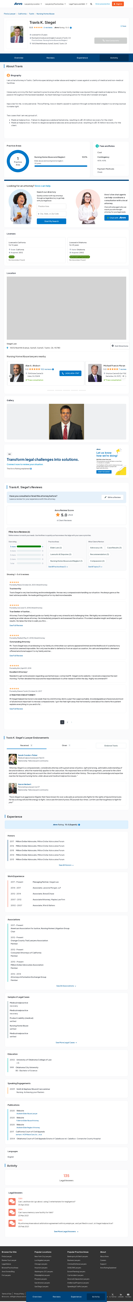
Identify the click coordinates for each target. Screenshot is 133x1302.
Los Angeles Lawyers (42, 1261)
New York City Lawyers (43, 1257)
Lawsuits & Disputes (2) (60, 555)
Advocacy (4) (96, 548)
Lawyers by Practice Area (55, 4)
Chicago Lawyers (41, 1265)
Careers (103, 1261)
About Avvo (104, 1257)
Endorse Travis (111, 746)
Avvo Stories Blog (8, 1272)
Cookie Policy (32, 1294)
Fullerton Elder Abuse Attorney (28, 1121)
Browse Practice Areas (10, 1268)
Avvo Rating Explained (108, 1268)
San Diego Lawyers (41, 1287)
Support (103, 1265)
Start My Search (51, 222)
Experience (82, 58)
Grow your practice (102, 4)
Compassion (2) (97, 561)
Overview (18, 58)
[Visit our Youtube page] (127, 1295)
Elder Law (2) (56, 548)
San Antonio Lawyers (42, 1284)
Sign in (118, 4)
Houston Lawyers (41, 1268)
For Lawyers (6, 1276)
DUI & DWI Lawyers (74, 1268)
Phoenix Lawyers (41, 1280)
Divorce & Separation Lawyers (78, 1280)
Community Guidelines (48, 1294)
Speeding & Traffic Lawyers (77, 1287)
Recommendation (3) (99, 555)
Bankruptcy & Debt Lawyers (77, 1257)
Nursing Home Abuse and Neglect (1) (66, 561)
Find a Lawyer (7, 1257)
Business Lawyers (73, 1261)
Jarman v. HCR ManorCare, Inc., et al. (29, 1135)
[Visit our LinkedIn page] (120, 1295)
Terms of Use (6, 1294)
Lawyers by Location (33, 4)
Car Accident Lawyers (75, 1276)
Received (26, 746)
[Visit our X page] (113, 1295)
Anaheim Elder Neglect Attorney (28, 1128)
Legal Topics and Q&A (78, 4)
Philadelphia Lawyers (42, 1276)
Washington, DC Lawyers (44, 1272)
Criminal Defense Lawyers (76, 1265)
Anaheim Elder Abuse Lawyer (27, 1114)
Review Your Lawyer (9, 1261)
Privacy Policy (19, 1294)
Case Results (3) (114, 548)
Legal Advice (6, 1265)
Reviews (51, 58)
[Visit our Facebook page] (105, 1295)
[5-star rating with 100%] (27, 547)
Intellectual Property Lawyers (78, 1284)
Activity (114, 58)
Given (66, 746)
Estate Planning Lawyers (76, 1272)
